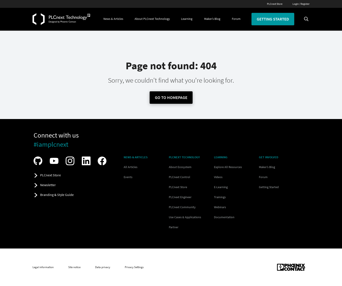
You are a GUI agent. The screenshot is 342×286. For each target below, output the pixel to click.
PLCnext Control (179, 177)
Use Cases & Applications (185, 217)
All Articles (130, 167)
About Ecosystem (180, 167)
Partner (173, 227)
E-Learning (221, 187)
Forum (263, 177)
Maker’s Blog (267, 167)
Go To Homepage (171, 97)
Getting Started (269, 187)
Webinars (220, 207)
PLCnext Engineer (180, 197)
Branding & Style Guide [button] (57, 194)
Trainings (220, 197)
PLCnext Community (182, 207)
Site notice (74, 267)
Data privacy (102, 267)
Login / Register (301, 3)
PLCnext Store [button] (50, 175)
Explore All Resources (228, 167)
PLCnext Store (274, 3)
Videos (218, 177)
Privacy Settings (134, 267)
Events (128, 177)
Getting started (273, 19)
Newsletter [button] (48, 185)
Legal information (43, 267)
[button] (113, 19)
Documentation (224, 217)
